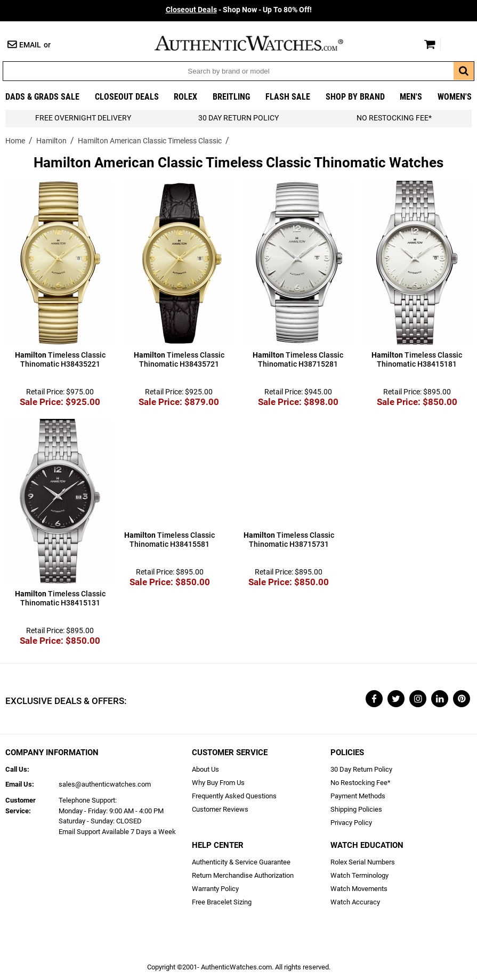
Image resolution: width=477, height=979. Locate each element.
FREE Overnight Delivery (83, 118)
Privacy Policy (351, 823)
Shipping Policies (356, 809)
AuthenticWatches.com (260, 43)
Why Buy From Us (218, 783)
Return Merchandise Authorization (243, 875)
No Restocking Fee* (394, 118)
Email (30, 45)
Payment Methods (357, 796)
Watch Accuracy (355, 902)
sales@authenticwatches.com (105, 784)
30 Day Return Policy (361, 769)
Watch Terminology (359, 875)
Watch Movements (358, 889)
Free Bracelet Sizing (222, 902)
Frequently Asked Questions (234, 796)
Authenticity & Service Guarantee (241, 862)
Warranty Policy (215, 889)
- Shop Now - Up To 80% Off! (239, 9)
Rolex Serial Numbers (362, 862)
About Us (205, 769)
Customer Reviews (220, 809)
